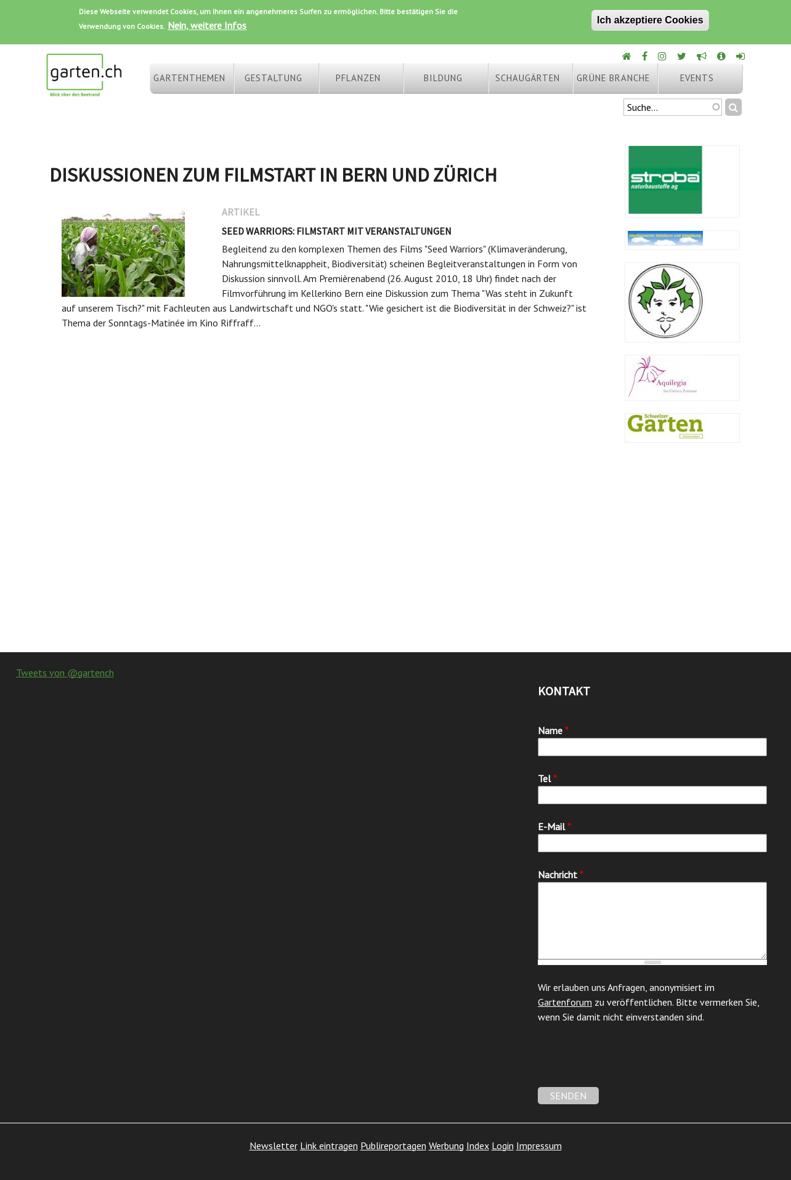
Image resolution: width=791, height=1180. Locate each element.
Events (697, 78)
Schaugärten (527, 78)
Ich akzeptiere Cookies (650, 20)
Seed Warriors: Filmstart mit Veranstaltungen (337, 231)
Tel (547, 778)
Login (503, 1145)
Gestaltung (273, 78)
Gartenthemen (189, 78)
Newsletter (273, 1145)
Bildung (443, 78)
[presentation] (631, 1063)
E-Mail (554, 826)
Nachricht (560, 874)
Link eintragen (329, 1145)
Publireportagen (393, 1145)
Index (477, 1145)
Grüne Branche (613, 78)
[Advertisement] (395, 553)
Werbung (446, 1145)
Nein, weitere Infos (207, 25)
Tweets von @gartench (65, 672)
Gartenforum (565, 1002)
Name (553, 730)
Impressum (539, 1145)
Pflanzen (358, 78)
